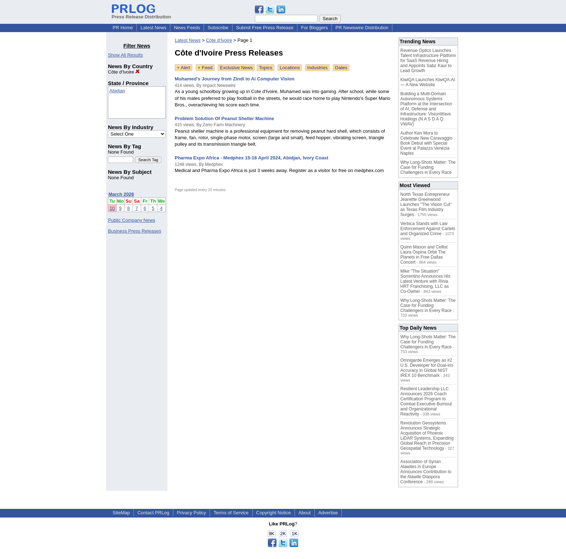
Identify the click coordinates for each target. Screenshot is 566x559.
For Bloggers (314, 27)
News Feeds (187, 27)
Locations (290, 67)
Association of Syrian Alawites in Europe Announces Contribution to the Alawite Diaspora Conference (425, 471)
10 (112, 208)
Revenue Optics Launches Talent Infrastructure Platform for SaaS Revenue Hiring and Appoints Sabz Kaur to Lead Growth (428, 60)
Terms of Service (231, 512)
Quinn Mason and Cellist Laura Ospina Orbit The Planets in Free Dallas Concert (424, 255)
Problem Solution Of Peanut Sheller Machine (224, 118)
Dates (341, 67)
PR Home (123, 27)
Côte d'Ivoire (124, 72)
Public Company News (131, 220)
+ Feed (205, 67)
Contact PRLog (153, 512)
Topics (265, 67)
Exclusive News (236, 67)
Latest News (153, 27)
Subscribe (218, 27)
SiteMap (121, 512)
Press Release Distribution (141, 14)
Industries (317, 67)
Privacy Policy (191, 512)
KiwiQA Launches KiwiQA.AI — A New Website (427, 82)
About (305, 512)
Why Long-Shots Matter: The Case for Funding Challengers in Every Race (428, 167)
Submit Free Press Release (264, 27)
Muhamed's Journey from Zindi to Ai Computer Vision (235, 79)
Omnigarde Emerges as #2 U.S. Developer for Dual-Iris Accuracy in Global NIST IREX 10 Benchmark (426, 368)
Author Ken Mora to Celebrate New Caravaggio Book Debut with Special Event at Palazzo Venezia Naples (426, 143)
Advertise (328, 512)
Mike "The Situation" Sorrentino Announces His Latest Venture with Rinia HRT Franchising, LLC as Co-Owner (425, 281)
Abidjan (117, 90)
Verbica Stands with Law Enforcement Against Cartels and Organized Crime (427, 228)
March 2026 (121, 194)
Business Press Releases (134, 231)
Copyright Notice (273, 512)
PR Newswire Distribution (361, 27)
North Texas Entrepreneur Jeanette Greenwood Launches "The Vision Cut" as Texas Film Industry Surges (426, 204)
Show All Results (125, 55)
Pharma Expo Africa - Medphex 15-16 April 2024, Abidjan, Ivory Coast (251, 157)
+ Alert (183, 67)
